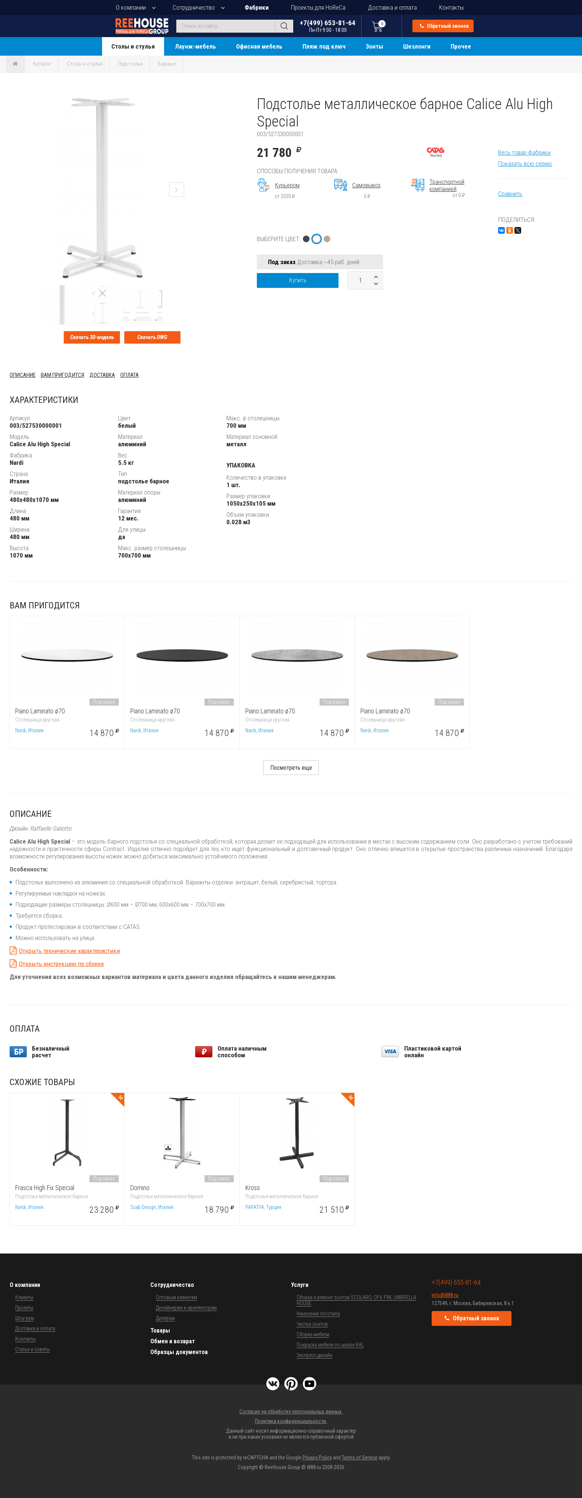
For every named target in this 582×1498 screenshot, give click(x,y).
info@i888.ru (445, 1295)
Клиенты (24, 1297)
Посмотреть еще (291, 767)
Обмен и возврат (172, 1341)
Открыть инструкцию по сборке (61, 964)
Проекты (24, 1308)
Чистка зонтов (312, 1324)
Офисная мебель (259, 46)
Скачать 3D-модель (92, 337)
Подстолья (130, 63)
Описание (23, 375)
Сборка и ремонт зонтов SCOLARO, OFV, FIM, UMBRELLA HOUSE (356, 1300)
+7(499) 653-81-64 (328, 26)
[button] (188, 102)
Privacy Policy (317, 1458)
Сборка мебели (313, 1334)
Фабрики (257, 7)
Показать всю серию (525, 163)
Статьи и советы (32, 1349)
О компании (131, 7)
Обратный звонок (444, 26)
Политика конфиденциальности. (291, 1421)
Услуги (299, 1284)
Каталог (42, 63)
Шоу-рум (24, 1318)
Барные (167, 63)
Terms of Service (359, 1458)
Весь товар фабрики (524, 152)
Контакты (451, 7)
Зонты (374, 46)
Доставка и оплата (392, 7)
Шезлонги (417, 46)
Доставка (102, 375)
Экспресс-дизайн (315, 1355)
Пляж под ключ (324, 46)
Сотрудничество (194, 7)
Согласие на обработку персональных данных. (291, 1412)
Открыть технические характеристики (69, 951)
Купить (298, 280)
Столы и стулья (133, 46)
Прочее (461, 46)
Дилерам (165, 1318)
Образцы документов (179, 1352)
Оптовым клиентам (176, 1297)
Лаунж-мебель (195, 46)
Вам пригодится (62, 375)
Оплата (129, 375)
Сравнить (510, 193)
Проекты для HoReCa (318, 7)
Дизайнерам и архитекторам (186, 1308)
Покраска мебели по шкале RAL (330, 1345)
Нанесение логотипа (318, 1314)
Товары (160, 1330)
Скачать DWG (152, 337)
